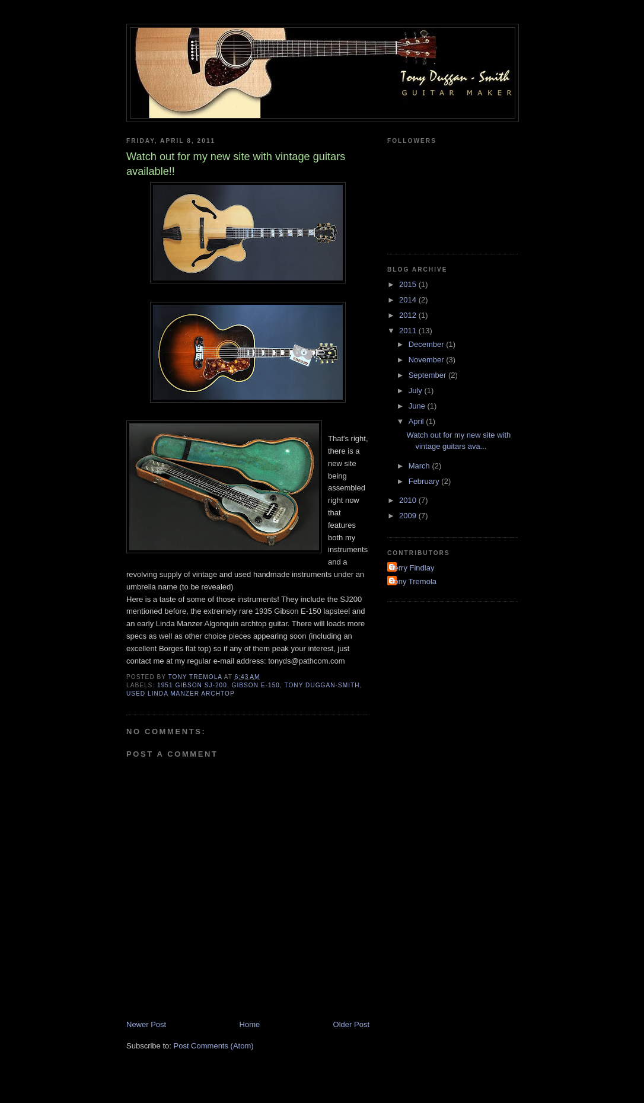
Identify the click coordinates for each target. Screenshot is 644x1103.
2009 (409, 515)
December (428, 344)
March (420, 465)
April (417, 421)
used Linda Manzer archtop (180, 693)
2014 (409, 299)
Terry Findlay (412, 567)
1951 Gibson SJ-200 (192, 685)
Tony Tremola (413, 581)
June (418, 405)
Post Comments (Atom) (214, 1045)
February (425, 481)
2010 (409, 500)
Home (250, 1024)
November (428, 359)
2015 (409, 284)
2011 (409, 330)
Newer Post (146, 1024)
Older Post (351, 1024)
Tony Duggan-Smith (321, 685)
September (428, 375)
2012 (409, 315)
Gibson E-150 (256, 685)
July (417, 390)
